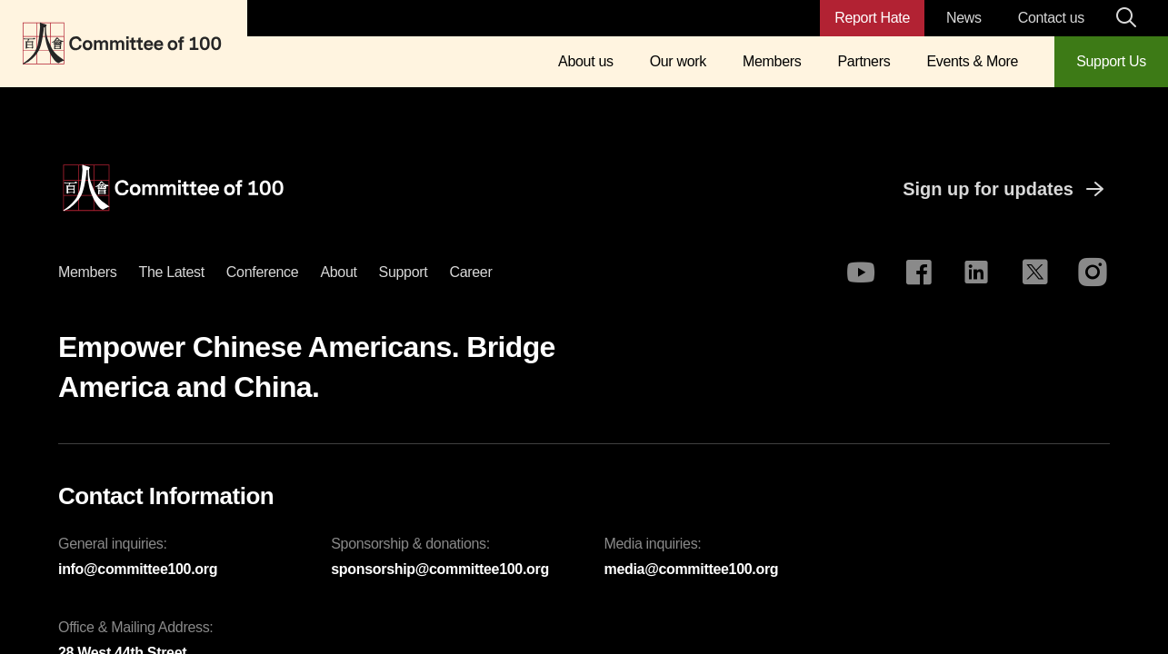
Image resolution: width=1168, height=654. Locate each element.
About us (586, 61)
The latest (171, 272)
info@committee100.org (137, 569)
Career (470, 272)
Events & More (972, 61)
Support (403, 272)
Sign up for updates (1006, 188)
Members (772, 61)
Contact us (1051, 17)
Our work (678, 61)
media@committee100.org (691, 569)
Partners (863, 61)
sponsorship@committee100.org (440, 569)
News (964, 17)
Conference (262, 272)
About (338, 272)
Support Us (1111, 61)
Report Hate (872, 17)
